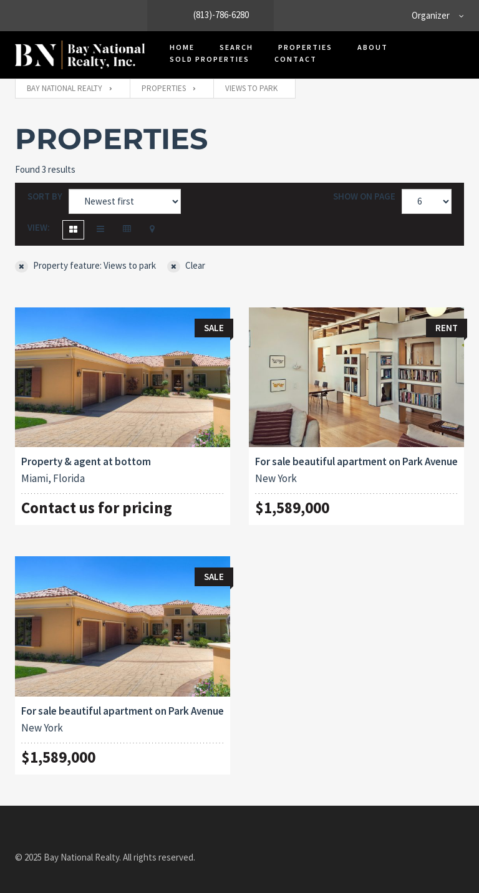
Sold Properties (209, 59)
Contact (295, 59)
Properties (305, 47)
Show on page (364, 196)
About (372, 47)
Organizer (431, 15)
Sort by (44, 196)
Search (236, 47)
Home (182, 47)
